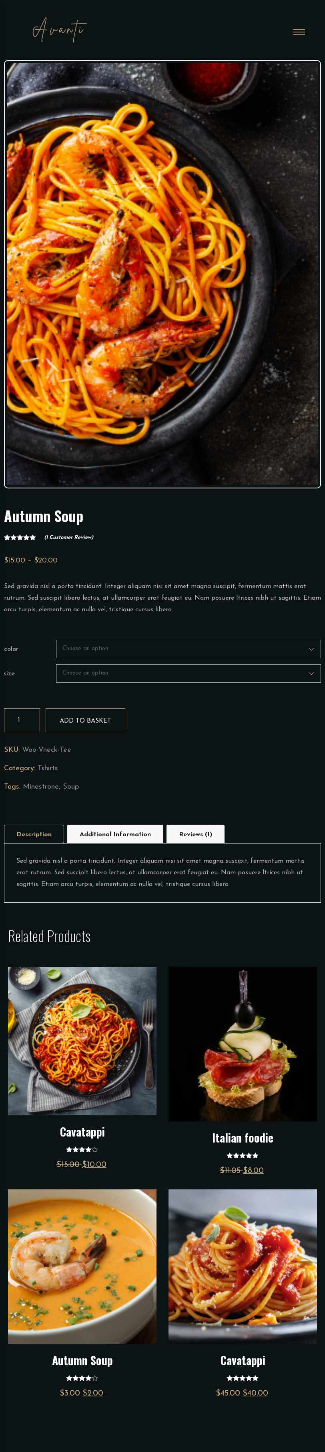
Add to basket (85, 721)
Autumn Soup (82, 1360)
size (9, 674)
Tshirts (48, 768)
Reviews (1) (195, 834)
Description (34, 834)
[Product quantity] (22, 720)
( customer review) (68, 537)
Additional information (115, 834)
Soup (71, 787)
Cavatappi (82, 1131)
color (11, 649)
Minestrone (41, 787)
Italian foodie (242, 1137)
